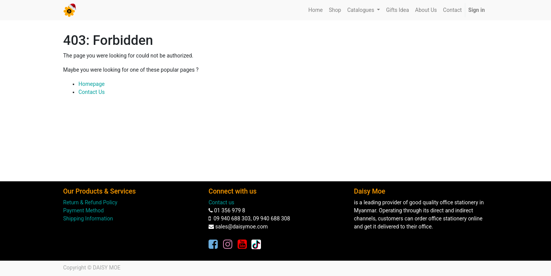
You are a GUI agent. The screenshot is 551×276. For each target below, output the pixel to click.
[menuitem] (315, 10)
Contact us (221, 202)
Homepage (91, 84)
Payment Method (83, 210)
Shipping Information (88, 218)
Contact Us (91, 92)
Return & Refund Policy (90, 202)
